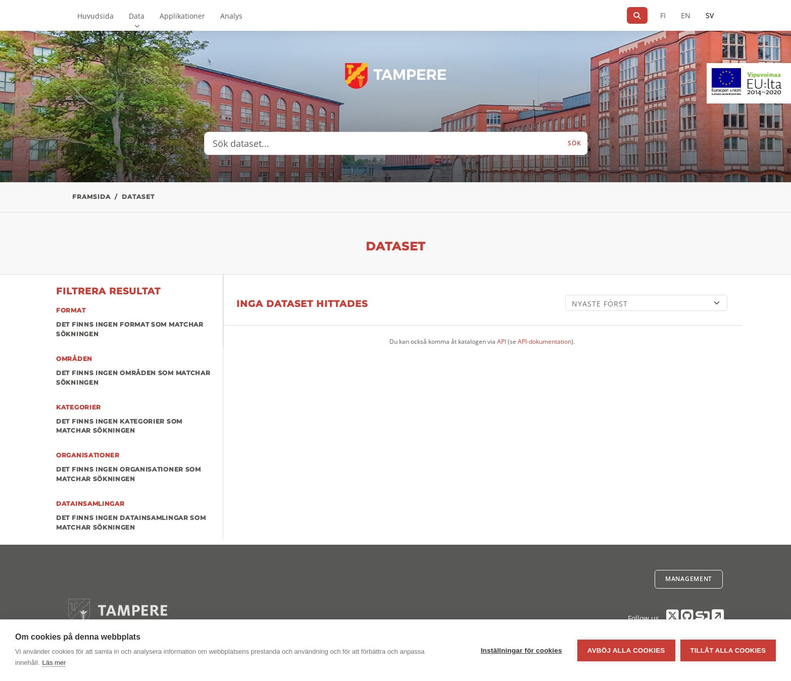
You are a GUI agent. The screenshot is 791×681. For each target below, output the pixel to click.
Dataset (138, 196)
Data (136, 16)
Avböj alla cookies (626, 650)
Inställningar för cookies (521, 650)
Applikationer (182, 16)
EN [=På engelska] (685, 15)
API (501, 341)
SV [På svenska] (710, 15)
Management (688, 578)
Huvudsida (95, 16)
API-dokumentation (544, 341)
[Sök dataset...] (383, 143)
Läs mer (54, 662)
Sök (574, 143)
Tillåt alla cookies (728, 650)
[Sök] (637, 15)
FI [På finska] (663, 15)
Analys (231, 16)
